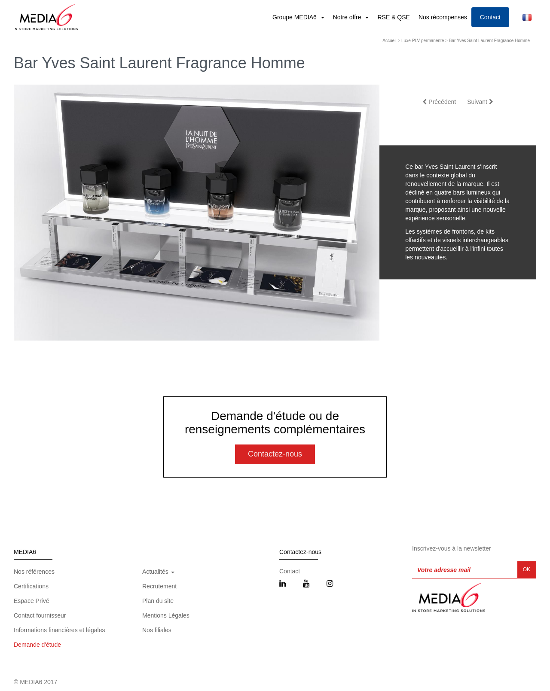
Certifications (31, 586)
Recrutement (159, 586)
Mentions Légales (165, 615)
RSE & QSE (393, 17)
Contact (490, 17)
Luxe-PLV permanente (422, 40)
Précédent (439, 101)
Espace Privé (31, 600)
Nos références (34, 571)
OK (526, 569)
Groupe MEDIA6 (295, 17)
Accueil (389, 40)
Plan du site (158, 600)
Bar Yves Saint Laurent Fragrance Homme (489, 40)
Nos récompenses (443, 17)
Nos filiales (156, 630)
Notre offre (348, 17)
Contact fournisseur (40, 615)
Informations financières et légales (59, 630)
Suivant (480, 101)
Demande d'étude (37, 644)
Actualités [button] (158, 571)
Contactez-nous (275, 454)
